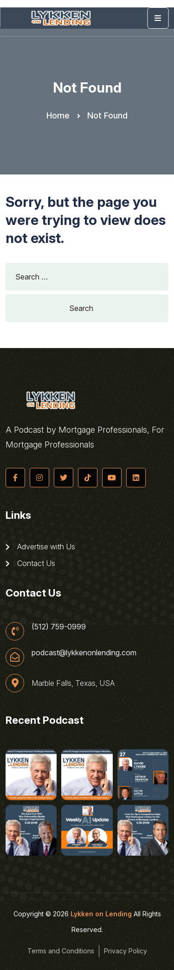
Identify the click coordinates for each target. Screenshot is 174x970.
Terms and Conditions (60, 951)
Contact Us (30, 563)
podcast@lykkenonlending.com (84, 652)
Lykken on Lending (101, 914)
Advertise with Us (40, 546)
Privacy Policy (125, 951)
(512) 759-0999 (59, 626)
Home (58, 115)
